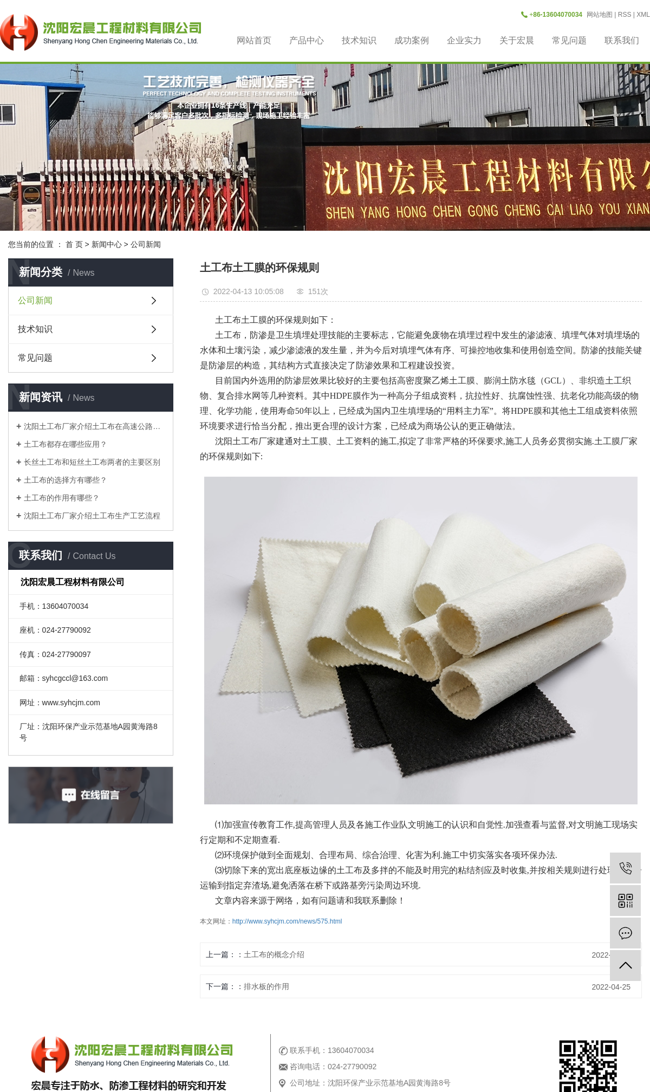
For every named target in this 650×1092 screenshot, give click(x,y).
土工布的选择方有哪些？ (65, 480)
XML (643, 14)
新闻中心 (107, 244)
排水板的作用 (266, 986)
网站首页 (254, 40)
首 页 (74, 244)
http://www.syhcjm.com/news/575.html (287, 921)
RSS (625, 14)
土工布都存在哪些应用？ (65, 444)
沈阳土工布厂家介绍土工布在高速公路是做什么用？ (94, 426)
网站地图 (600, 14)
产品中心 (306, 40)
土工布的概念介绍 (274, 954)
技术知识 (359, 40)
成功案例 (411, 40)
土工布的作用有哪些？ (62, 497)
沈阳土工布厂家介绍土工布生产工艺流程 (92, 515)
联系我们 (621, 40)
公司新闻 (146, 244)
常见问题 (569, 40)
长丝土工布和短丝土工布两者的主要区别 (92, 462)
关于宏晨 (516, 40)
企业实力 (464, 40)
